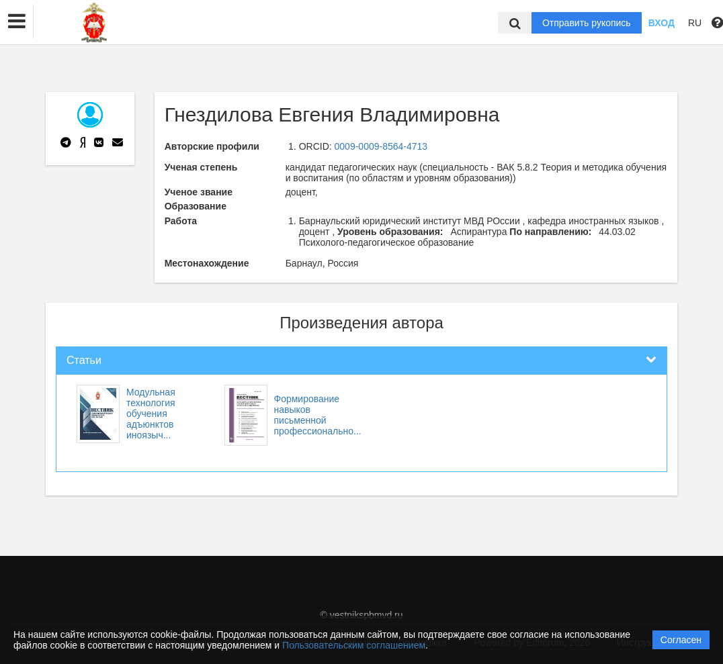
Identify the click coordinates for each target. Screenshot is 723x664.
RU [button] (694, 22)
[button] (17, 21)
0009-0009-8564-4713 (381, 146)
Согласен (681, 639)
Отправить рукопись (586, 22)
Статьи (84, 360)
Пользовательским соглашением (353, 645)
